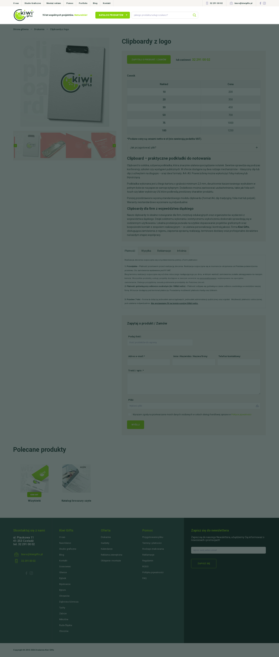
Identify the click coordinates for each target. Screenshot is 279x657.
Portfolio (83, 3)
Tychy (62, 607)
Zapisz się (204, 563)
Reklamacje (148, 554)
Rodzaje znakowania (153, 549)
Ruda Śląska (65, 625)
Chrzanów (64, 596)
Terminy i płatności (152, 543)
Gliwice (63, 572)
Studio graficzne (67, 549)
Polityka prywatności (153, 572)
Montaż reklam (53, 3)
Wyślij (135, 424)
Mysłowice (64, 584)
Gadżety (105, 543)
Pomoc (69, 3)
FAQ (144, 578)
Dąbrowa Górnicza (68, 601)
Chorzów (64, 631)
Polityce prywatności (241, 414)
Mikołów (63, 619)
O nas (16, 3)
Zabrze (63, 613)
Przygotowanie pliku (152, 537)
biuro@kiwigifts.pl (243, 3)
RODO (145, 566)
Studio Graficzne (32, 3)
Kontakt (106, 3)
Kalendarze (106, 549)
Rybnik (62, 578)
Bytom (62, 590)
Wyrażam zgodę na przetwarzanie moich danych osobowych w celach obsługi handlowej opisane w (192, 414)
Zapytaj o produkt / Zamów (148, 59)
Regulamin (147, 560)
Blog (95, 3)
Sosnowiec (65, 566)
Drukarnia (106, 537)
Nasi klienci (65, 543)
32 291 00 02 (216, 3)
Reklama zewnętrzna (111, 554)
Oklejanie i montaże (111, 560)
